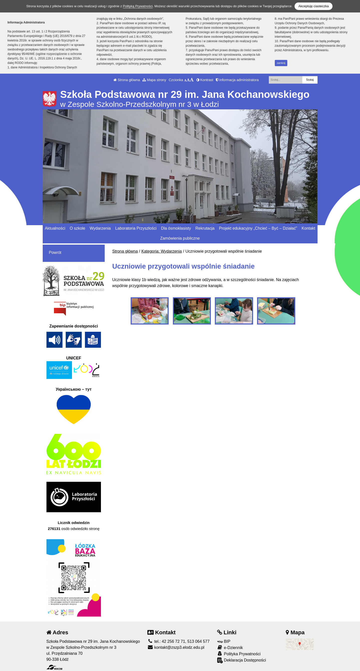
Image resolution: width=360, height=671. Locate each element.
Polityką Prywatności (138, 6)
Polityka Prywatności (239, 653)
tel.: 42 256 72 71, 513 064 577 (178, 641)
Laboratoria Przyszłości (135, 228)
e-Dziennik (230, 647)
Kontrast (204, 80)
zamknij (281, 63)
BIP (223, 641)
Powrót (55, 252)
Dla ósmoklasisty (176, 228)
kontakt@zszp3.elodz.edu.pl (175, 647)
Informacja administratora (237, 80)
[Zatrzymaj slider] (180, 218)
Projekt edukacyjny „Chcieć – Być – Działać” (258, 228)
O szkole (77, 228)
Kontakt (308, 228)
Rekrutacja (204, 228)
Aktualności (55, 228)
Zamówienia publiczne (180, 238)
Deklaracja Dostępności (241, 660)
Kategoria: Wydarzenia (161, 251)
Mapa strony (154, 80)
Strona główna (126, 80)
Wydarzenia (100, 228)
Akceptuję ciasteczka (313, 6)
